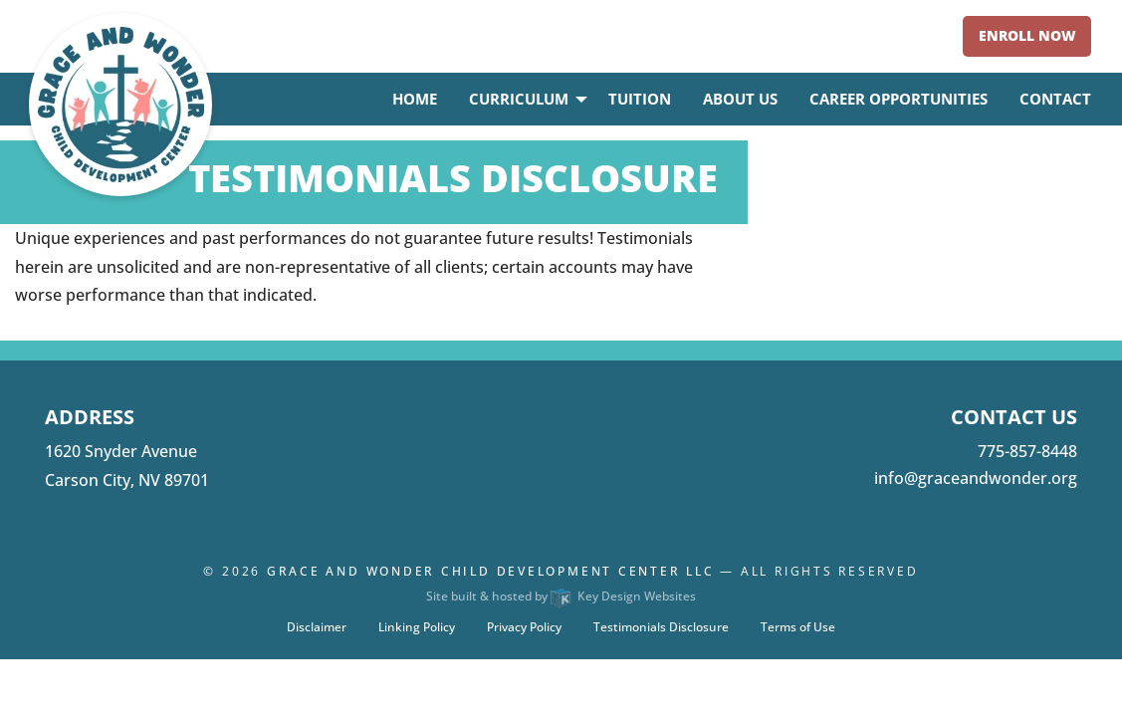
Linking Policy (416, 626)
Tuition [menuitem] (639, 99)
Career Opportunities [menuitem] (898, 99)
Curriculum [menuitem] (518, 99)
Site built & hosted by (560, 596)
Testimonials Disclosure (661, 626)
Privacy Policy (524, 626)
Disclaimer (316, 626)
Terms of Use (798, 626)
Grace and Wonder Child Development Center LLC (491, 571)
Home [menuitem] (414, 99)
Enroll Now (1027, 35)
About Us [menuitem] (740, 99)
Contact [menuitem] (1055, 99)
